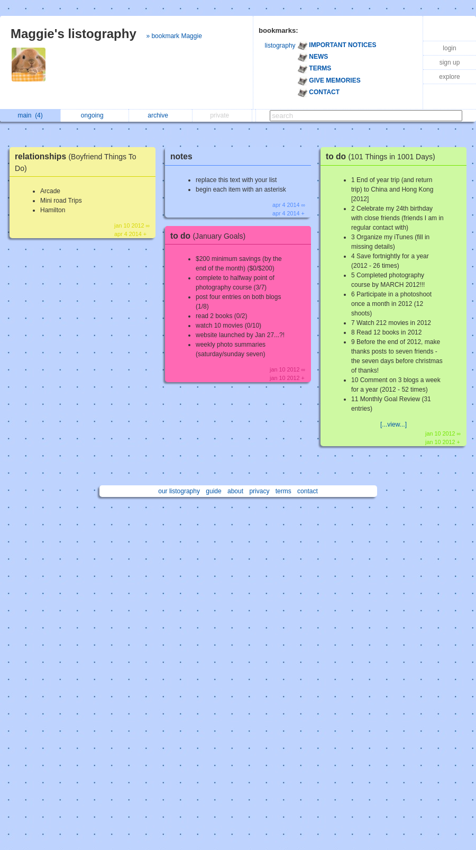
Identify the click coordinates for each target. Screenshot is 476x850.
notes (181, 156)
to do (210, 235)
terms (283, 491)
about (235, 491)
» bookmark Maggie (174, 36)
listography (280, 45)
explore (449, 76)
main (29, 115)
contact (307, 491)
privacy (259, 491)
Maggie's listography (73, 33)
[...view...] (393, 424)
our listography (179, 491)
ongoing (95, 115)
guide (213, 491)
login (449, 48)
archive (160, 115)
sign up (450, 62)
